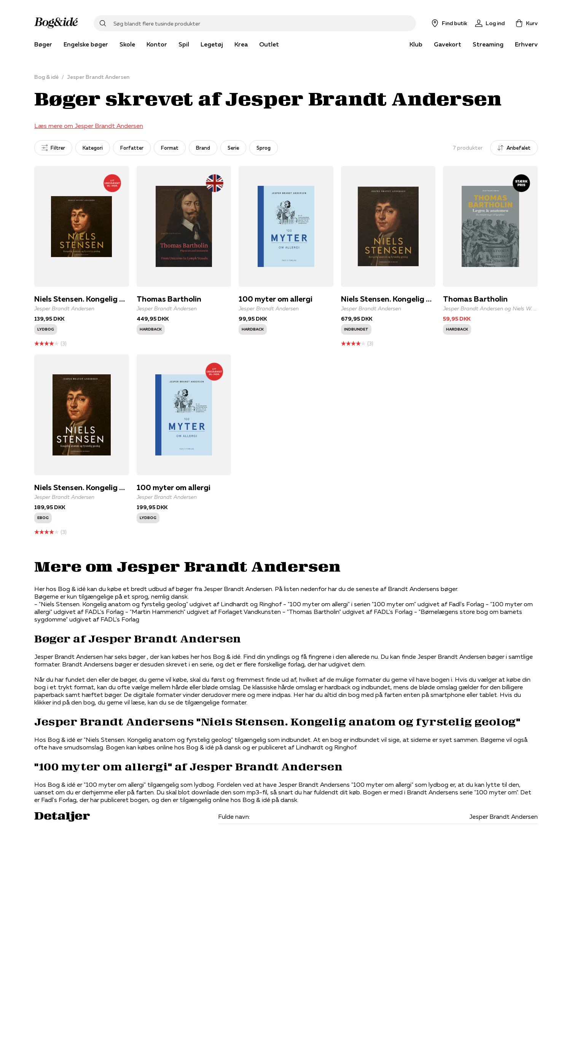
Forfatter (131, 148)
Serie (233, 148)
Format (169, 148)
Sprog (264, 148)
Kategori (93, 148)
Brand (203, 148)
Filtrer (53, 148)
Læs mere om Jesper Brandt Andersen (88, 125)
